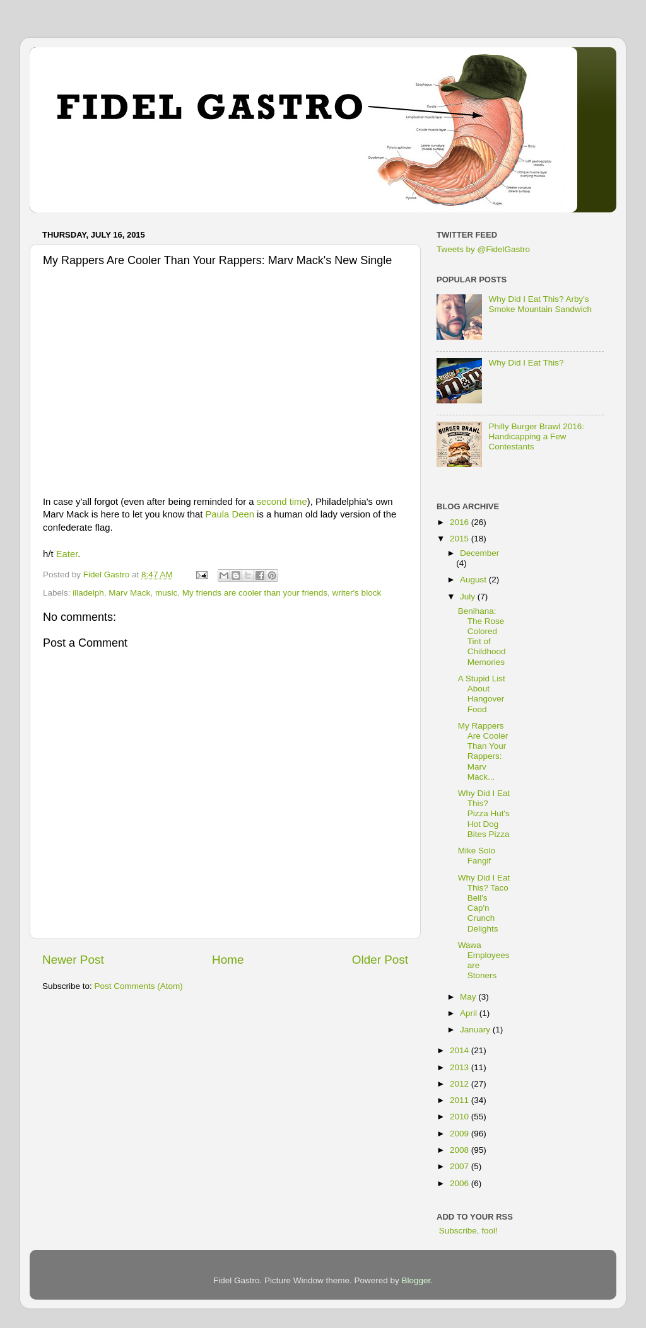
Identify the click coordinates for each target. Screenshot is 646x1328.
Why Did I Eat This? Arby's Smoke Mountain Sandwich (540, 304)
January (476, 1029)
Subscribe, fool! (467, 1230)
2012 (460, 1083)
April (469, 1013)
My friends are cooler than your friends (254, 593)
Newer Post (73, 959)
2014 (460, 1050)
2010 (460, 1116)
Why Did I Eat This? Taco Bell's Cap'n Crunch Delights (484, 903)
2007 (460, 1166)
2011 (460, 1100)
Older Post (380, 959)
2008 (460, 1150)
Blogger (416, 1280)
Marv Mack (129, 593)
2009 (460, 1133)
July (469, 596)
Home (228, 959)
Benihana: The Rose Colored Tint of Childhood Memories (482, 636)
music (166, 593)
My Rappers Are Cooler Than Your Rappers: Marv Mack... (483, 751)
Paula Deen (229, 514)
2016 (460, 522)
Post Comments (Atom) (139, 986)
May (469, 997)
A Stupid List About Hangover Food (481, 694)
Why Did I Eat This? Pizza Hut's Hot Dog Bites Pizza (484, 813)
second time (282, 502)
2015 (460, 538)
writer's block (357, 593)
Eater (67, 554)
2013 (460, 1067)
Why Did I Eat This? (525, 362)
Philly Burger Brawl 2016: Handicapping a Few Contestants (536, 436)
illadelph (88, 593)
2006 (460, 1183)
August (474, 579)
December (479, 553)
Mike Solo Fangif (476, 855)
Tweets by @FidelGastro (483, 249)
